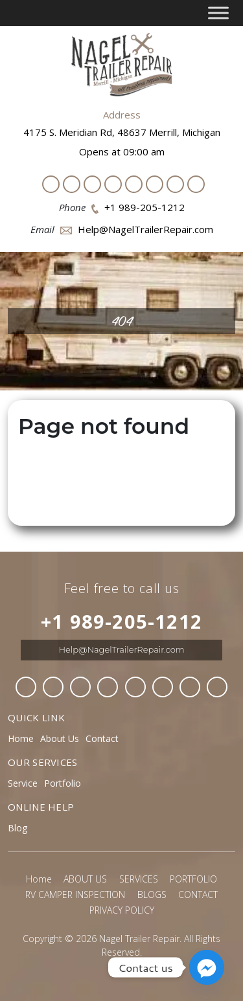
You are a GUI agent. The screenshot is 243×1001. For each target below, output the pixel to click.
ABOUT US (85, 879)
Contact (102, 738)
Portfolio (62, 783)
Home (21, 738)
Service (23, 783)
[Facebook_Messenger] (206, 967)
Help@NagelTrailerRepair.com (145, 229)
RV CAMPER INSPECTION (75, 894)
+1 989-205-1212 (144, 207)
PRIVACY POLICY (121, 910)
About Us (59, 738)
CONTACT (198, 894)
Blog (17, 828)
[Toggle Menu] (218, 12)
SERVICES (138, 879)
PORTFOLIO (193, 879)
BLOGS (152, 894)
